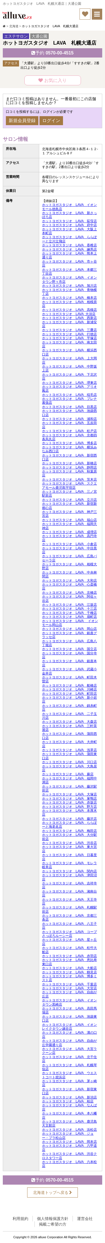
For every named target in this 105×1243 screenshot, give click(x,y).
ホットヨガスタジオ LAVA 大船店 (69, 968)
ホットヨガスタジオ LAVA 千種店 (69, 613)
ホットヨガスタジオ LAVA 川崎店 (69, 689)
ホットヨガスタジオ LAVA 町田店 (69, 694)
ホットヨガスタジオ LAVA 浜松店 (69, 1130)
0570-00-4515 (52, 53)
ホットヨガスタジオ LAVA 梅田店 (69, 831)
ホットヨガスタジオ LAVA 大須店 (68, 314)
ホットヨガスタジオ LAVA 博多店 (69, 443)
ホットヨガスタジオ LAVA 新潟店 (69, 1097)
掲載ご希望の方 (52, 1224)
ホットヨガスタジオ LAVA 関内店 (69, 871)
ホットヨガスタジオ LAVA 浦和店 (69, 419)
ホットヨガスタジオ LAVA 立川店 (69, 500)
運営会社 (85, 1218)
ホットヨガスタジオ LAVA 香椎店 (69, 245)
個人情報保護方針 (52, 1218)
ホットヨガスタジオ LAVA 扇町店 (69, 617)
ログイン (51, 120)
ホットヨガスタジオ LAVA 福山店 (69, 520)
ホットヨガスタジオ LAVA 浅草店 (69, 750)
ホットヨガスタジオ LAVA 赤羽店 (69, 956)
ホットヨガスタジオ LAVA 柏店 (68, 1101)
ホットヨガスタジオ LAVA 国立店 (69, 649)
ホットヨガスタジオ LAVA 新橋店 (69, 463)
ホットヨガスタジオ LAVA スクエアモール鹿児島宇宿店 (69, 485)
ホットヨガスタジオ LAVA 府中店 (69, 225)
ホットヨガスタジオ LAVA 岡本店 (69, 1142)
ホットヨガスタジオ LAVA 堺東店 (69, 383)
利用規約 (20, 1218)
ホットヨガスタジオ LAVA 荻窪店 (69, 221)
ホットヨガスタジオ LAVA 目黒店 (69, 407)
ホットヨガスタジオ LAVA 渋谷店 (69, 843)
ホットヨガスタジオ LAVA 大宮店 (69, 988)
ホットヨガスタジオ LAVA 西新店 (69, 318)
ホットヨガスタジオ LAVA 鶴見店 (69, 972)
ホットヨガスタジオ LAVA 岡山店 (69, 629)
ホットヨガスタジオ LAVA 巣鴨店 (69, 799)
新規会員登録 (22, 120)
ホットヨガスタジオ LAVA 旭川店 (69, 286)
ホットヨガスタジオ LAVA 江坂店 (69, 605)
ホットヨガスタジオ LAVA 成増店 (69, 532)
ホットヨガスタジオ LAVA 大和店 (69, 580)
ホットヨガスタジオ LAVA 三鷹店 (69, 330)
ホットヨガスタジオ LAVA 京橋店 (69, 593)
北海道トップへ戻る (52, 1192)
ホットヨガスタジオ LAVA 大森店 (69, 722)
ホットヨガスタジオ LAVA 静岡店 (69, 467)
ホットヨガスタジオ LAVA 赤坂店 (69, 802)
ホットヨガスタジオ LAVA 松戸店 (69, 431)
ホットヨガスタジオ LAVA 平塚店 (69, 338)
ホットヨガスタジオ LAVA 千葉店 (69, 984)
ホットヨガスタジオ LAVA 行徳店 (69, 334)
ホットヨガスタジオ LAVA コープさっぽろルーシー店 (69, 934)
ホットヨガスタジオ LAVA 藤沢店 (69, 819)
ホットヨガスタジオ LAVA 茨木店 (69, 479)
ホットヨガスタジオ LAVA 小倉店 (69, 544)
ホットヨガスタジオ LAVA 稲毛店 (69, 395)
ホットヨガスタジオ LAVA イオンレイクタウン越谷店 (69, 1027)
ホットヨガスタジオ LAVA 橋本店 (69, 298)
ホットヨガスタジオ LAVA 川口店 (69, 762)
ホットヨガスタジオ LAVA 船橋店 (69, 685)
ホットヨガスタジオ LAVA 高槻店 (69, 310)
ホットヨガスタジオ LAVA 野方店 (69, 807)
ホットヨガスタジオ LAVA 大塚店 (69, 794)
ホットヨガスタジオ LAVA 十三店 (69, 609)
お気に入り (52, 80)
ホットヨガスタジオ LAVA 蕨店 (68, 774)
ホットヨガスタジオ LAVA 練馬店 (69, 249)
